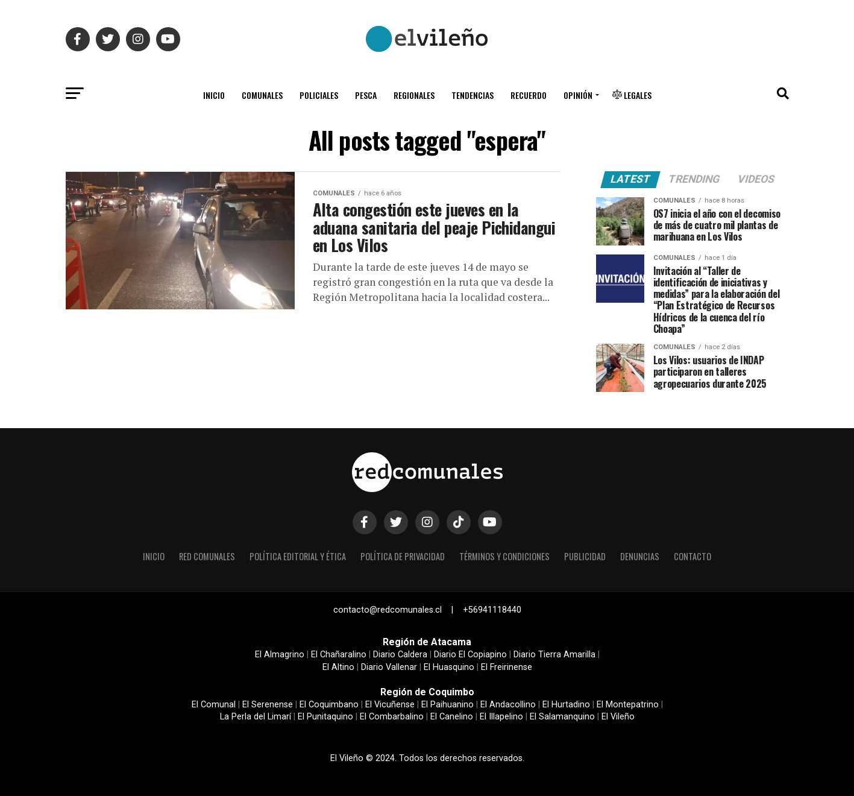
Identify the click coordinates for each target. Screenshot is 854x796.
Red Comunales (207, 556)
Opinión (578, 95)
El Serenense (267, 705)
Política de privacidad (402, 556)
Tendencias (472, 95)
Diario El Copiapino (470, 654)
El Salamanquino (562, 717)
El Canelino (451, 717)
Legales (631, 95)
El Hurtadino (566, 705)
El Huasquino (449, 667)
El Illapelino (501, 717)
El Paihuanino (447, 705)
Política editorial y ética (298, 556)
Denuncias (639, 556)
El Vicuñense (390, 705)
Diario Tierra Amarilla (554, 654)
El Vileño (618, 717)
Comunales (262, 95)
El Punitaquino (325, 717)
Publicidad (585, 556)
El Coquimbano (329, 705)
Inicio (214, 95)
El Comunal (214, 705)
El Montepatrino (628, 705)
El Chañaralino (338, 654)
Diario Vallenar (389, 667)
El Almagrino (279, 654)
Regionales (414, 95)
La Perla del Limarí (255, 717)
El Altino (338, 667)
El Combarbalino (392, 717)
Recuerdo (528, 95)
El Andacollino (508, 705)
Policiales (319, 95)
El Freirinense (506, 667)
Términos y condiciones (504, 556)
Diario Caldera (400, 654)
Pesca (366, 95)
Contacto (692, 556)
